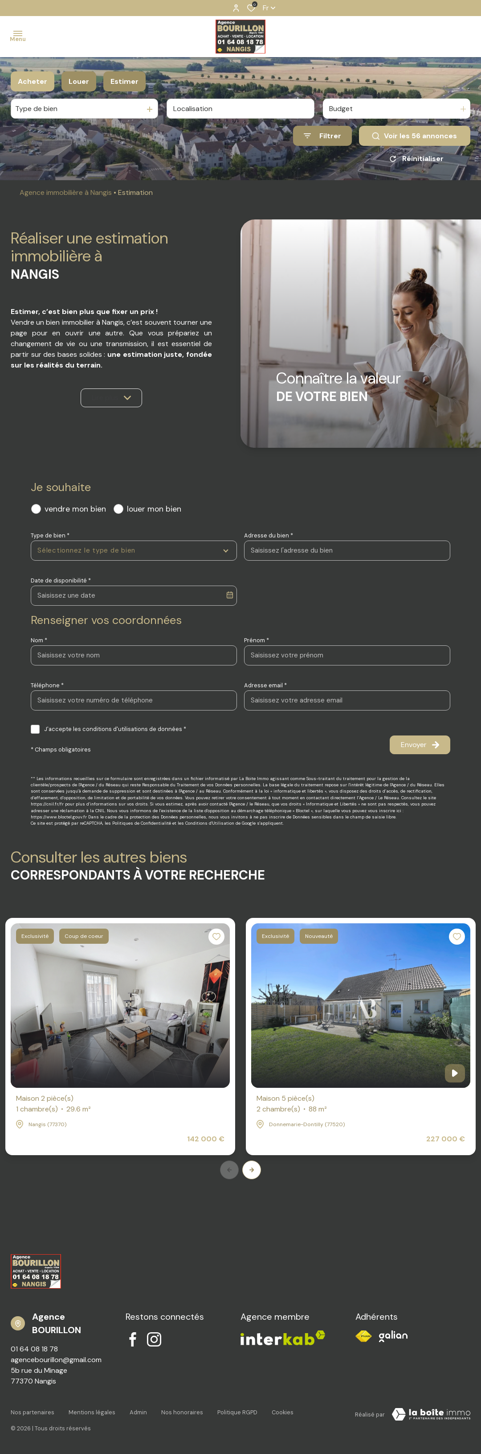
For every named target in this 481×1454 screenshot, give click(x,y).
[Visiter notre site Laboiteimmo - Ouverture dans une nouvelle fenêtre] (431, 1414)
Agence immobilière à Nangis (66, 192)
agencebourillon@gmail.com (56, 1359)
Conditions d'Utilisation (209, 823)
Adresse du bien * (268, 535)
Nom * (39, 640)
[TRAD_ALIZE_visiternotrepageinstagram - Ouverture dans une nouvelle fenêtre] (154, 1339)
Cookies (282, 1412)
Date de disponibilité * (61, 580)
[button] (251, 1170)
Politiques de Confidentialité (141, 823)
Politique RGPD (237, 1412)
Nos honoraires (182, 1412)
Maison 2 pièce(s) (53, 1104)
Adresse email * (265, 685)
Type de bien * (50, 535)
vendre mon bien (75, 509)
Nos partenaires (32, 1412)
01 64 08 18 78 (34, 1349)
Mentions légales (92, 1412)
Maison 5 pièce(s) (292, 1104)
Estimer (124, 81)
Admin (138, 1412)
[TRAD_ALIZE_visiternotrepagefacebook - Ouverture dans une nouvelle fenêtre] (133, 1339)
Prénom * (256, 640)
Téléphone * (47, 685)
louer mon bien (154, 509)
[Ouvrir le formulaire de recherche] (322, 136)
